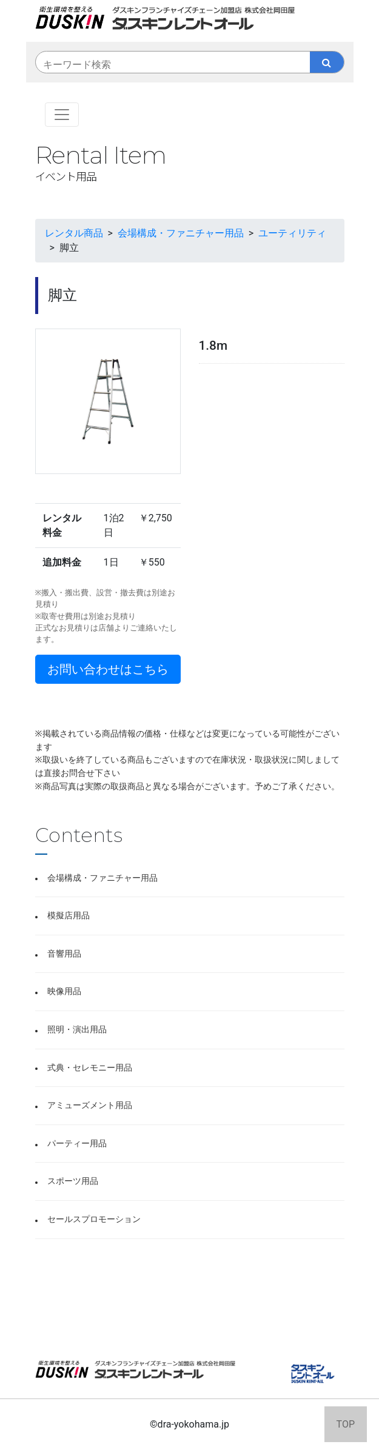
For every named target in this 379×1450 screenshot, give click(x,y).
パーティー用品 (77, 1143)
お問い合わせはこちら (108, 669)
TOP (346, 1424)
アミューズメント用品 (89, 1105)
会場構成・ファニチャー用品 (102, 878)
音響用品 (64, 954)
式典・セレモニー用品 (89, 1068)
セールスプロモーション (94, 1219)
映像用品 (64, 991)
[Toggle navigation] (62, 114)
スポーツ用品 (72, 1181)
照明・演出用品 (77, 1029)
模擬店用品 (68, 915)
